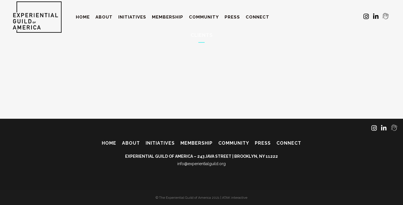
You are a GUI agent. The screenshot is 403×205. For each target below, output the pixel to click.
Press (263, 143)
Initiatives (160, 143)
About (131, 143)
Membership (196, 143)
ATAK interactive (234, 198)
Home (109, 143)
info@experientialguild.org (201, 163)
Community (233, 143)
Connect (288, 143)
